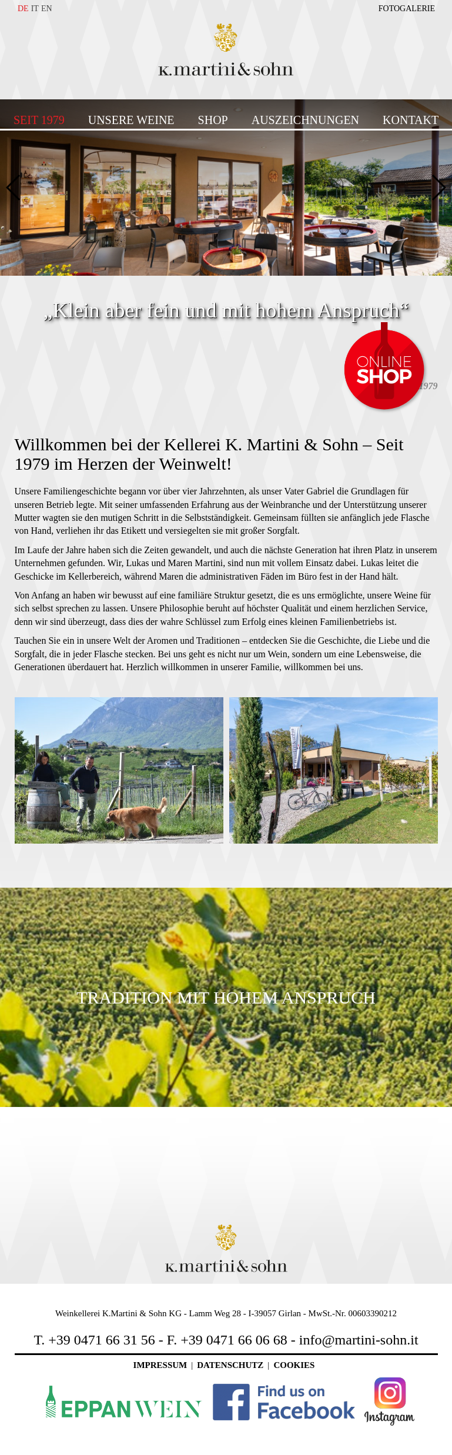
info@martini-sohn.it (358, 1339)
